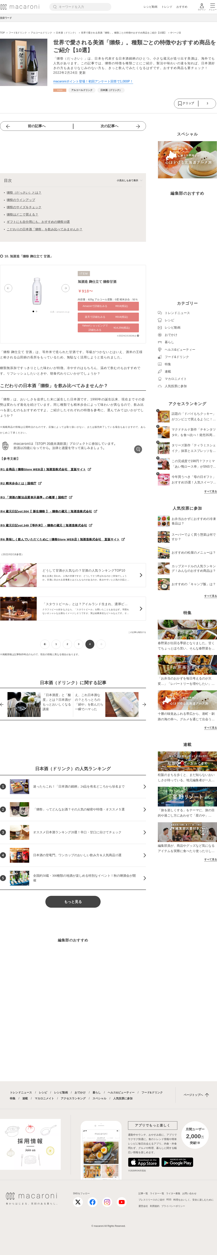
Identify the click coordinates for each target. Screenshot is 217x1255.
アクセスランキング (73, 1098)
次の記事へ (109, 126)
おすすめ (181, 6)
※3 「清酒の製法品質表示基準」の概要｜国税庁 (33, 497)
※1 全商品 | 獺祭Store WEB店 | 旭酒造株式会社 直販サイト (43, 469)
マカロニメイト (44, 1098)
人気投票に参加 (123, 1098)
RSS (168, 1199)
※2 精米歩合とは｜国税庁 (18, 483)
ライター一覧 (157, 1193)
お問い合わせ (189, 1193)
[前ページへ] (45, 644)
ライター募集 (173, 1193)
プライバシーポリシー (173, 1206)
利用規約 (154, 1206)
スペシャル (99, 1098)
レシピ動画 (150, 6)
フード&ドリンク (152, 1092)
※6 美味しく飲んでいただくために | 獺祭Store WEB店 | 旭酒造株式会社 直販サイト (60, 539)
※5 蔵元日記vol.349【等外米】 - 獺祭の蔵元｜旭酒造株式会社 (43, 525)
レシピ (43, 1092)
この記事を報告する (137, 632)
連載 (25, 1098)
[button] (8, 288)
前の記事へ (37, 126)
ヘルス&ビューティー (121, 1092)
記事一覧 (143, 1193)
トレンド (166, 6)
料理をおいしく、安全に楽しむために (193, 1199)
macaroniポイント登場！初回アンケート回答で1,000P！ (93, 81)
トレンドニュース (21, 1092)
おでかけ (80, 1092)
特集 (12, 1098)
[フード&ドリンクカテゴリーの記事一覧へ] (59, 90)
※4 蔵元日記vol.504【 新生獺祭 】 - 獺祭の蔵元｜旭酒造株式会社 (46, 511)
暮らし (97, 1092)
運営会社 (143, 1206)
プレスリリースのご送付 (151, 1199)
